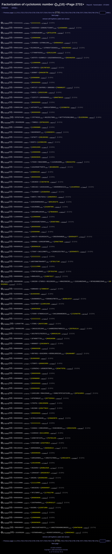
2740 (92, 13)
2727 (41, 13)
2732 (62, 13)
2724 (30, 13)
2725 (33, 13)
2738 (85, 13)
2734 (70, 13)
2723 (26, 13)
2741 (96, 13)
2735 (73, 13)
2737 (81, 13)
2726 (37, 13)
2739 (89, 13)
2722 (22, 13)
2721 (18, 13)
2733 (66, 13)
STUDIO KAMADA (56, 548)
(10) (6, 23)
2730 (52, 13)
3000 (108, 13)
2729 (49, 13)
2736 (77, 13)
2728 (45, 13)
